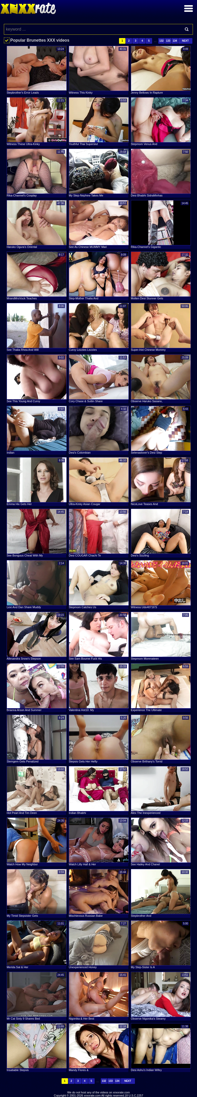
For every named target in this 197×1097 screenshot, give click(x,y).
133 (168, 40)
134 (175, 40)
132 (161, 40)
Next (185, 40)
